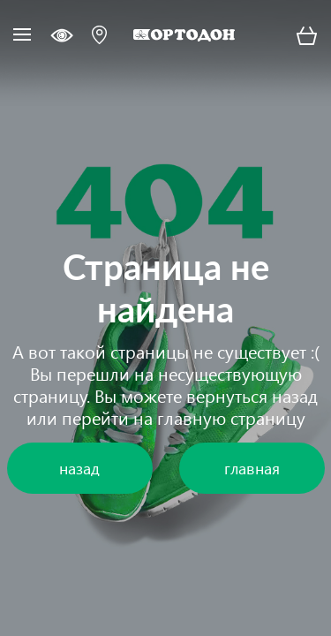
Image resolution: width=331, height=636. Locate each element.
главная (252, 468)
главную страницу (231, 417)
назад (295, 394)
